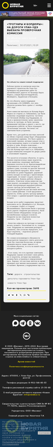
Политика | (12, 45)
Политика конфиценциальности (26, 367)
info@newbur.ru (32, 395)
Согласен (44, 433)
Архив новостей (26, 362)
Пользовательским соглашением (13, 443)
